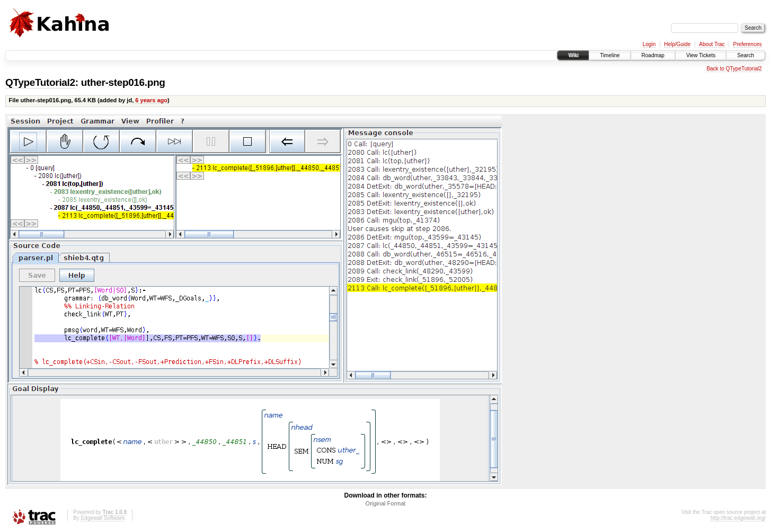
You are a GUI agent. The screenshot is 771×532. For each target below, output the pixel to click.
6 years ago (151, 100)
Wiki (573, 55)
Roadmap (653, 55)
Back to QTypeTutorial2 (733, 69)
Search (745, 55)
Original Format (386, 503)
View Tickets (700, 55)
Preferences (747, 44)
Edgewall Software (103, 518)
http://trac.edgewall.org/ (738, 518)
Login (649, 44)
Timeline (609, 55)
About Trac (711, 44)
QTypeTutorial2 (40, 82)
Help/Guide (677, 44)
